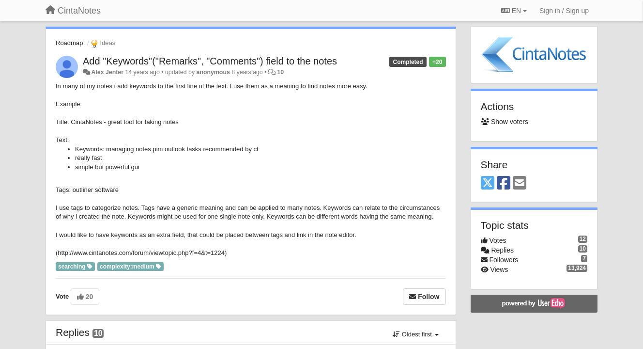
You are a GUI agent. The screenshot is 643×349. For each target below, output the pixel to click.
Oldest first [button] (415, 334)
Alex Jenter (107, 72)
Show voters (504, 122)
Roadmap (69, 43)
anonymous (213, 72)
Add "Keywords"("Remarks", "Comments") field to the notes (210, 61)
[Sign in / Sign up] (564, 10)
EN (514, 11)
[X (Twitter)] (487, 183)
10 (280, 72)
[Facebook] (503, 183)
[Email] (519, 183)
